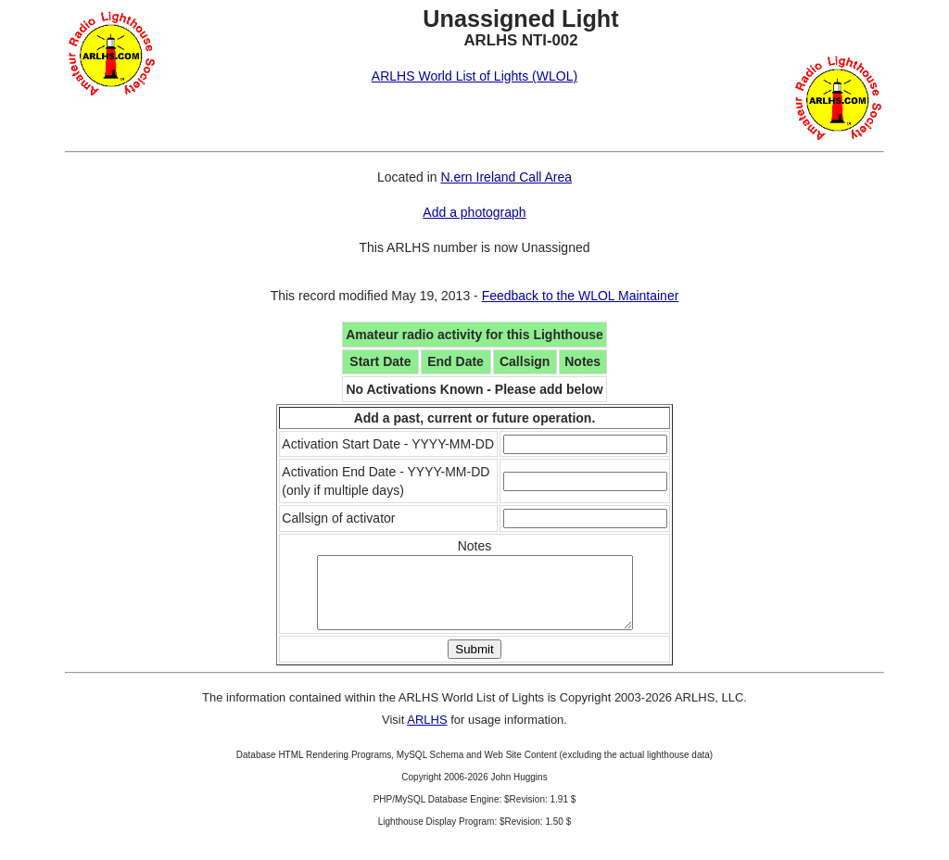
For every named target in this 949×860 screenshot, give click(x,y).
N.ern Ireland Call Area (506, 177)
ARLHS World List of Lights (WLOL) (474, 76)
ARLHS (427, 733)
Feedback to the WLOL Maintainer (580, 295)
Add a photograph (474, 212)
